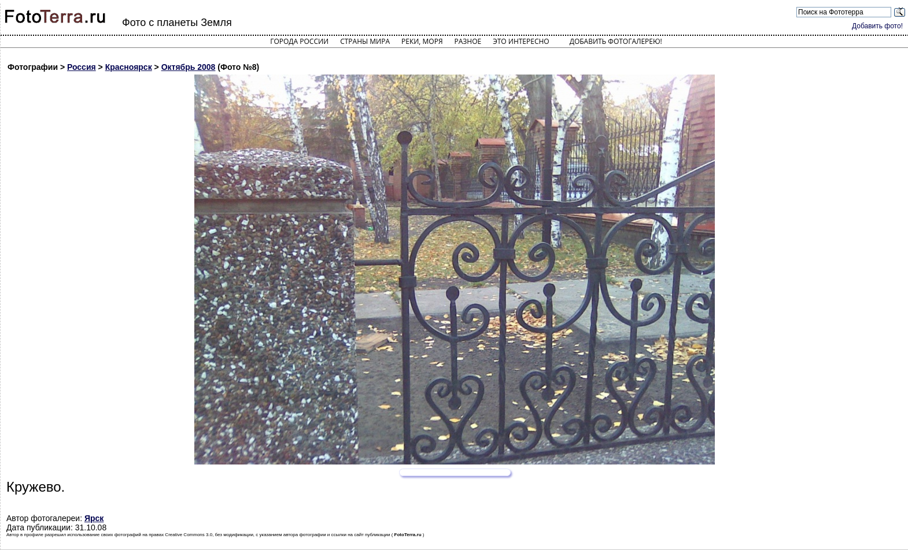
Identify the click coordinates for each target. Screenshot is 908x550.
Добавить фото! (877, 26)
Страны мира (365, 41)
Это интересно (521, 41)
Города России (299, 41)
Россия (81, 67)
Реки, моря (421, 41)
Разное (468, 41)
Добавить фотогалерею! (616, 41)
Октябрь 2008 (188, 67)
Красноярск (128, 67)
